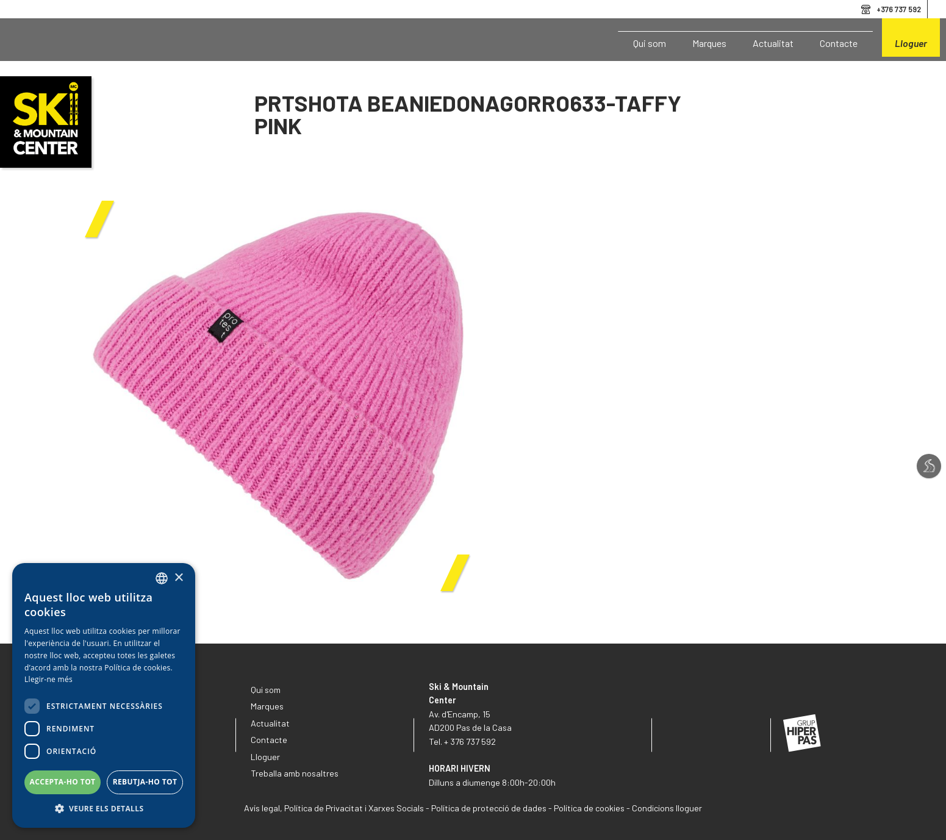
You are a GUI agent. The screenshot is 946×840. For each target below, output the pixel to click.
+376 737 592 (898, 9)
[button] (103, 809)
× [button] (178, 578)
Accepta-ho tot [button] (63, 782)
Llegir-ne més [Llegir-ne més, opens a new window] (48, 679)
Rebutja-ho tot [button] (145, 782)
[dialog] (103, 695)
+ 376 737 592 (470, 741)
